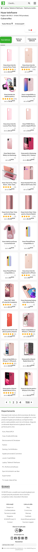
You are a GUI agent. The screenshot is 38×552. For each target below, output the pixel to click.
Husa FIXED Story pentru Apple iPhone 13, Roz (29, 126)
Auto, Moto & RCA (8, 432)
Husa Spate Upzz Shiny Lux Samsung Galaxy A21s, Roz (9, 155)
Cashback (28, 516)
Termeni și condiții (10, 513)
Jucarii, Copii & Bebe (8, 458)
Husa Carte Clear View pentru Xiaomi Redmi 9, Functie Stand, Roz (28, 214)
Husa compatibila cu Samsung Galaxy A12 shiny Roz (28, 96)
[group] (30, 30)
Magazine (10, 516)
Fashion (4, 445)
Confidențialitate (10, 510)
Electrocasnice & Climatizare (11, 440)
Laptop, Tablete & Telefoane (11, 462)
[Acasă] (2, 8)
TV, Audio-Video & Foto (9, 480)
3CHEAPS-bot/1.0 (10, 519)
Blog (28, 507)
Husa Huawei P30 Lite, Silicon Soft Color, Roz (28, 184)
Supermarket (6, 476)
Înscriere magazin (28, 522)
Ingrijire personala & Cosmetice (12, 454)
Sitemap (28, 513)
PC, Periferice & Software (10, 467)
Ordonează (19, 24)
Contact (10, 522)
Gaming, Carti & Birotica (9, 449)
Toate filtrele (7, 24)
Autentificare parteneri (28, 519)
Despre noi (9, 507)
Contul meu (28, 510)
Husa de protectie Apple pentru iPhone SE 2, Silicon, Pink (29, 273)
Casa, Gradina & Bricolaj (9, 436)
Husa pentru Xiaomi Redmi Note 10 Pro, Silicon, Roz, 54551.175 (9, 390)
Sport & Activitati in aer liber (11, 471)
